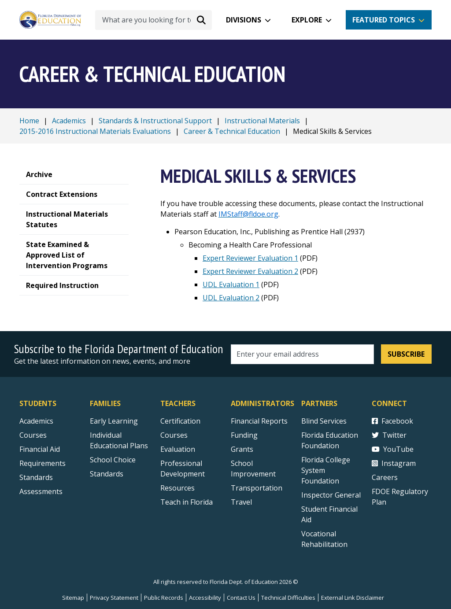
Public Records (163, 598)
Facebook (392, 421)
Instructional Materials (262, 120)
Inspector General (331, 495)
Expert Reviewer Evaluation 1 (250, 258)
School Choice (113, 460)
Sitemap (73, 598)
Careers (385, 477)
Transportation (256, 488)
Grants (242, 449)
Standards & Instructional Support (155, 120)
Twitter (389, 435)
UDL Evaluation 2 (231, 298)
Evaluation (177, 449)
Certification (180, 421)
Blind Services (324, 421)
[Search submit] (201, 20)
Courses (33, 435)
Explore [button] (307, 20)
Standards (106, 474)
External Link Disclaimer (352, 598)
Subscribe (406, 354)
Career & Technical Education (232, 131)
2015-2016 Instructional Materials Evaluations (95, 131)
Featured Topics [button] (383, 20)
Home (29, 120)
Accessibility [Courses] (205, 598)
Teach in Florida (186, 502)
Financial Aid (39, 449)
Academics (69, 120)
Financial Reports (259, 421)
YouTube (393, 449)
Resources (177, 488)
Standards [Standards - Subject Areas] (36, 477)
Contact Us (241, 598)
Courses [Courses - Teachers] (174, 435)
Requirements (42, 463)
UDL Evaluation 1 (231, 284)
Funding (244, 435)
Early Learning (114, 421)
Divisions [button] (243, 20)
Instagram (394, 463)
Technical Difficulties (288, 598)
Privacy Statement (114, 598)
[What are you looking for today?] (153, 20)
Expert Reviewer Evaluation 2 (250, 271)
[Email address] (302, 354)
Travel (241, 502)
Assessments (41, 491)
